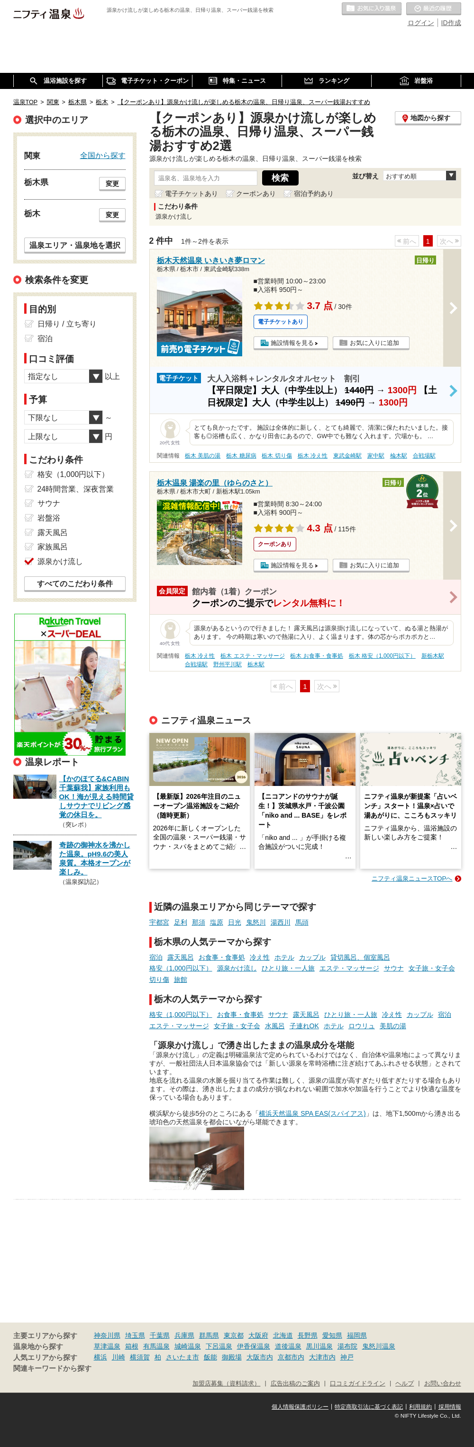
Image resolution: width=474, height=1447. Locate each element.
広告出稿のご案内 (295, 1383)
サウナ (394, 968)
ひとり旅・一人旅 (288, 968)
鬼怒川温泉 (378, 1346)
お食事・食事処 (222, 957)
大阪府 (258, 1335)
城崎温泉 (187, 1346)
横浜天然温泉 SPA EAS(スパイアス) (312, 1113)
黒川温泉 (319, 1346)
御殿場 (232, 1357)
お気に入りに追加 (374, 342)
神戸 (347, 1357)
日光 (234, 922)
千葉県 (160, 1335)
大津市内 (322, 1357)
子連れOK (304, 1026)
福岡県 (357, 1335)
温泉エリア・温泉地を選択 (74, 245)
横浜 (100, 1357)
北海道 (283, 1335)
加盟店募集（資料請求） (226, 1383)
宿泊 (156, 957)
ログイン (421, 22)
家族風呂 (52, 547)
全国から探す (103, 155)
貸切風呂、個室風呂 (360, 957)
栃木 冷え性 (313, 455)
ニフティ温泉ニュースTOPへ (412, 878)
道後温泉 (288, 1346)
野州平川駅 (227, 664)
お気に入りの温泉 (371, 9)
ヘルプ (404, 1383)
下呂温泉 (219, 1346)
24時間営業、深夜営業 (75, 489)
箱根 (131, 1346)
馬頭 (302, 922)
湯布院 (347, 1346)
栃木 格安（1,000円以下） (382, 656)
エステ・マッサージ (349, 968)
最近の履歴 (433, 9)
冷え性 (260, 957)
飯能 (210, 1357)
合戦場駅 (424, 455)
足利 (180, 922)
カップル (312, 957)
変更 (112, 183)
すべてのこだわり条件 (75, 584)
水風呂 (275, 1026)
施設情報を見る (292, 342)
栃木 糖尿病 (241, 455)
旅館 (180, 979)
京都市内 (291, 1357)
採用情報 (449, 1406)
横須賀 (140, 1357)
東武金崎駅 (347, 455)
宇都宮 (159, 922)
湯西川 (281, 922)
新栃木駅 (432, 656)
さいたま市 (182, 1357)
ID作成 (451, 22)
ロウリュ (361, 1026)
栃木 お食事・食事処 (316, 656)
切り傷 (159, 979)
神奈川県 (107, 1335)
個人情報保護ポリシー (300, 1406)
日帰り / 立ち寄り (67, 324)
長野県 (308, 1335)
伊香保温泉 (253, 1346)
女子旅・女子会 (432, 968)
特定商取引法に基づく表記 (369, 1406)
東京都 (234, 1335)
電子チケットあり (191, 193)
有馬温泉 (156, 1346)
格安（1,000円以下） (180, 968)
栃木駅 (255, 664)
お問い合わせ (442, 1383)
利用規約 (420, 1406)
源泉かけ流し (237, 968)
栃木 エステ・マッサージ (252, 656)
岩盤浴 (48, 518)
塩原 (216, 922)
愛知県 (332, 1335)
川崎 (118, 1357)
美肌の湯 (393, 1026)
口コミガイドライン (357, 1383)
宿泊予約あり (314, 193)
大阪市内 (259, 1357)
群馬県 (209, 1335)
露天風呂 (180, 957)
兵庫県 (184, 1335)
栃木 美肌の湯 (202, 455)
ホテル (284, 957)
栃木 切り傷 (277, 455)
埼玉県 (135, 1335)
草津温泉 (107, 1346)
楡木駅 (398, 455)
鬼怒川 (256, 922)
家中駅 (375, 455)
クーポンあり (256, 193)
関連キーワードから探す (52, 1368)
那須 (198, 922)
